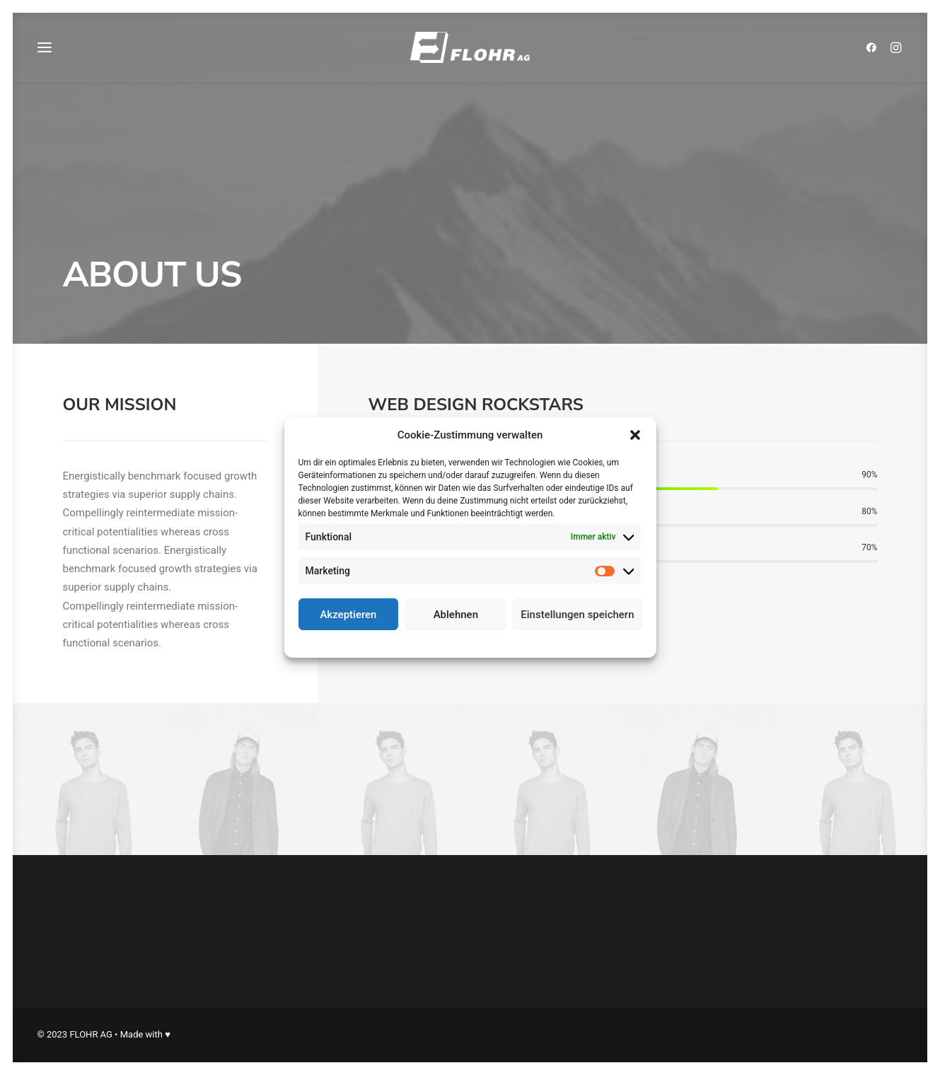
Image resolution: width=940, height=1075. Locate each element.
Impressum (532, 642)
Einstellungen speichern (577, 614)
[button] (635, 435)
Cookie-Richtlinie (417, 642)
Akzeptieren (348, 614)
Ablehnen (456, 614)
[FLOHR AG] (470, 51)
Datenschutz (480, 642)
